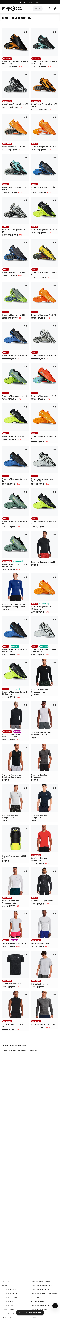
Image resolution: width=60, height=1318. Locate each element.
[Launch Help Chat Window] (55, 1305)
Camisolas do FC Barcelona (42, 1289)
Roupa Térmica (37, 1297)
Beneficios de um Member (30, 2)
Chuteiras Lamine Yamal (11, 1297)
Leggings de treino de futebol (14, 1050)
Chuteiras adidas (8, 1301)
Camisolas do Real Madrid (41, 1285)
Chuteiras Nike (7, 1305)
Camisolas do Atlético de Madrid (44, 1293)
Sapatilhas (33, 1050)
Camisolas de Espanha (40, 1305)
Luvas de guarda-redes (40, 1282)
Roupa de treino (37, 1301)
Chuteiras (6, 1282)
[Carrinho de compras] (55, 8)
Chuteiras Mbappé (9, 1293)
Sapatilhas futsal (8, 1285)
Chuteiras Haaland (9, 1289)
